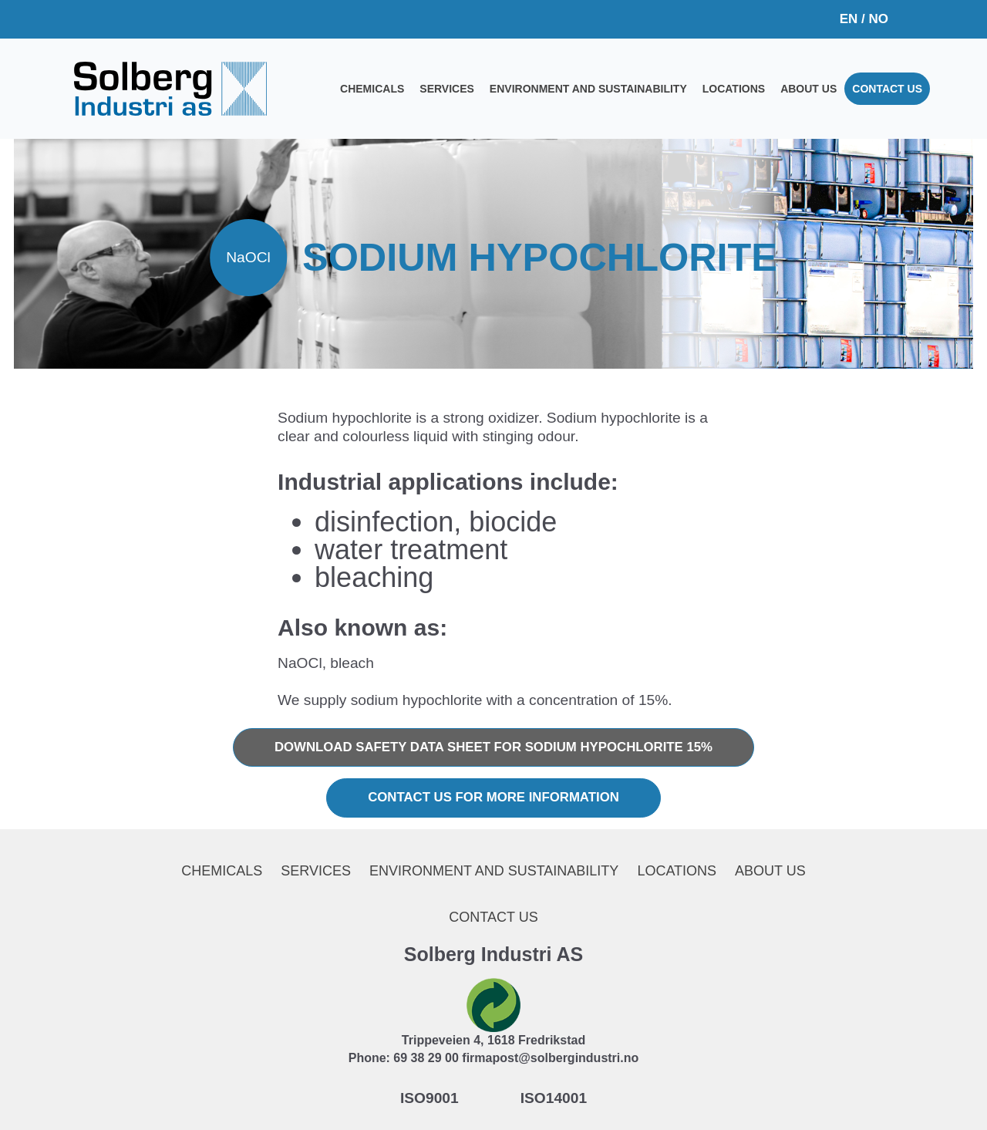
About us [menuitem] (808, 89)
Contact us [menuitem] (887, 89)
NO (879, 19)
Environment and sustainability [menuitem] (588, 89)
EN (849, 19)
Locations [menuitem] (733, 89)
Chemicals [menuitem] (372, 89)
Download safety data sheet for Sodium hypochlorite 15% (493, 747)
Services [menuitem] (446, 89)
